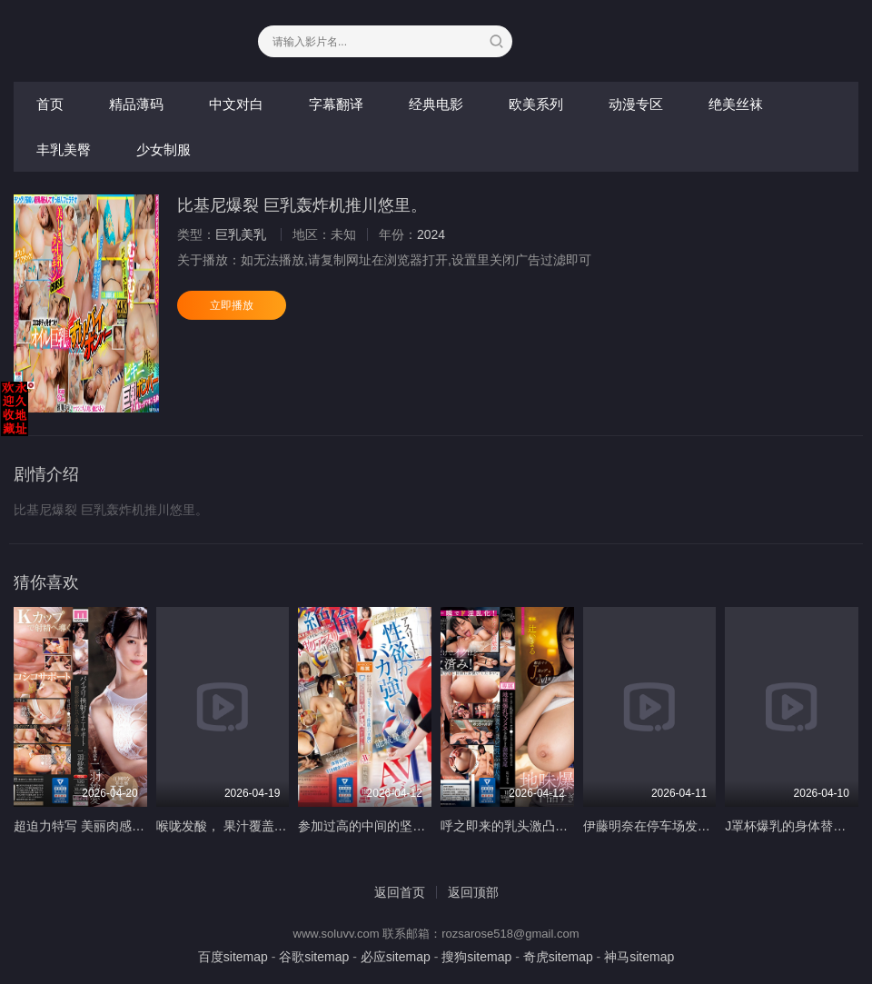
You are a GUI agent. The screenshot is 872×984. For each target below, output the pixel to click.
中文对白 (236, 104)
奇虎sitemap (558, 956)
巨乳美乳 (240, 234)
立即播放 (231, 305)
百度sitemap (233, 956)
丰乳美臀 (63, 149)
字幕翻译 (336, 104)
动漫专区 (636, 104)
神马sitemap (639, 956)
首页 (50, 104)
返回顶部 (473, 892)
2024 (431, 234)
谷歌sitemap (314, 956)
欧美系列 (536, 104)
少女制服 (163, 149)
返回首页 (399, 892)
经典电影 (436, 104)
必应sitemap (396, 956)
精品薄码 (136, 104)
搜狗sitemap (476, 956)
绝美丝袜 (735, 104)
